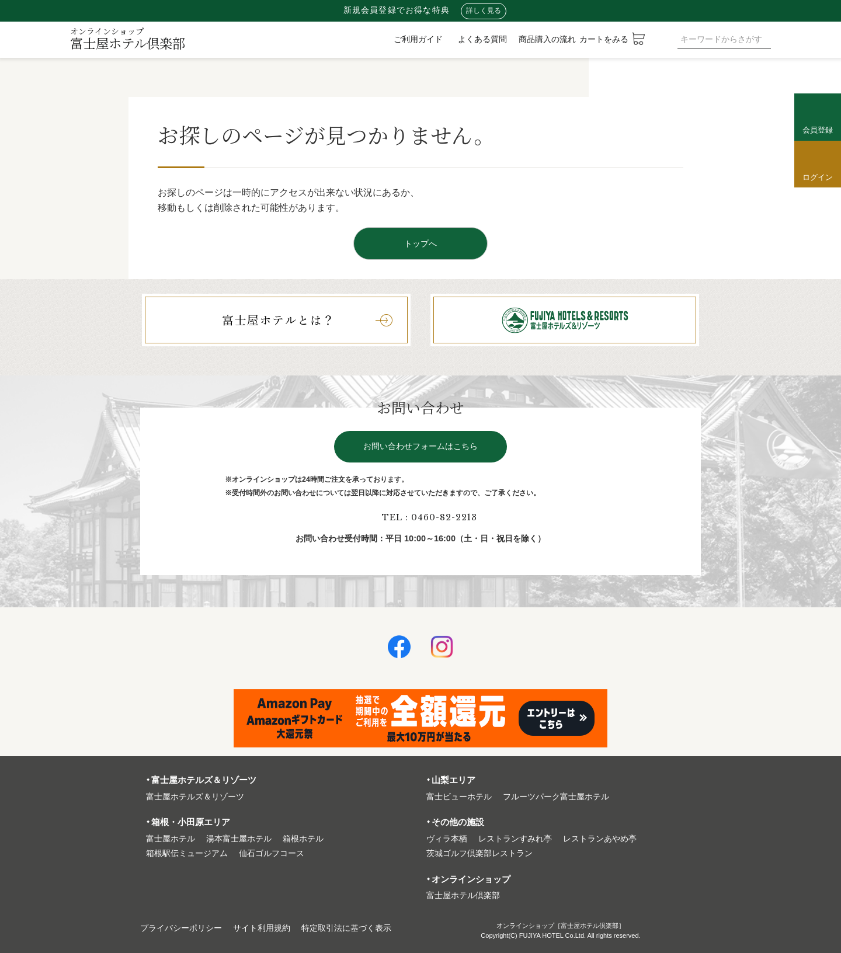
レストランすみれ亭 (515, 838)
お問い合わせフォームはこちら (420, 446)
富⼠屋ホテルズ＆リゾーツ (195, 796)
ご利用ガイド (418, 39)
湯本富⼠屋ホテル (239, 838)
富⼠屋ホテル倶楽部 (463, 895)
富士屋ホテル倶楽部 (127, 38)
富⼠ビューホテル (459, 796)
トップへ (420, 243)
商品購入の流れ (547, 39)
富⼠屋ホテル (170, 838)
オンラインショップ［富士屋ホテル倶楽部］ (560, 925)
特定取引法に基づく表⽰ (346, 928)
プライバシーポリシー (181, 928)
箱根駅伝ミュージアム (187, 853)
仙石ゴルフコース (271, 853)
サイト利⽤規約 (261, 928)
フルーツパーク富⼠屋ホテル (556, 796)
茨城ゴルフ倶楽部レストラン (479, 853)
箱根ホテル (303, 838)
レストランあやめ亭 (600, 838)
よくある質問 (482, 39)
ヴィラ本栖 (446, 838)
